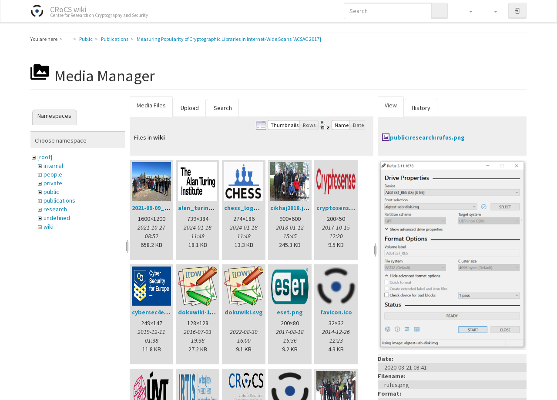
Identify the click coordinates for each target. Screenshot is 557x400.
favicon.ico (336, 312)
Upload (190, 108)
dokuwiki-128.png (203, 312)
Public (86, 39)
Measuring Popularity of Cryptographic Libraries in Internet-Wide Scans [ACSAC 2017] (229, 39)
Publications (114, 39)
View (391, 105)
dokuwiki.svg (244, 312)
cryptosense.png (341, 208)
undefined (57, 218)
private (53, 183)
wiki (49, 226)
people (53, 174)
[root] (44, 157)
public (51, 192)
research (55, 209)
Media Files (151, 105)
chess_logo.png (247, 208)
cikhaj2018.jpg (290, 208)
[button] (466, 11)
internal (53, 166)
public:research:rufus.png (427, 137)
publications (59, 200)
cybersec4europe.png (163, 312)
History (421, 108)
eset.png (290, 312)
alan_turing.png (201, 208)
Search (223, 108)
